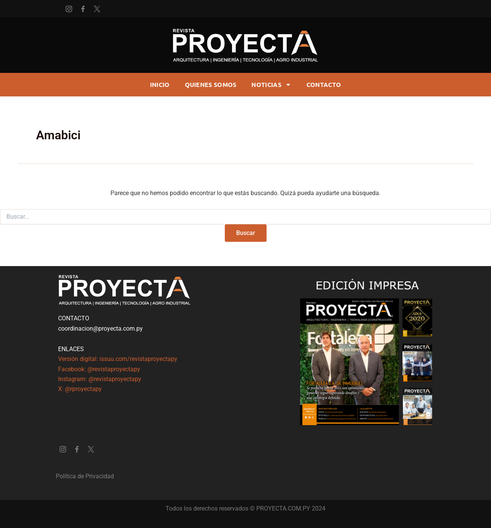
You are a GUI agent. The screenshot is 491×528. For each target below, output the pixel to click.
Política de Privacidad (85, 476)
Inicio (160, 84)
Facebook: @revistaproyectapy (99, 369)
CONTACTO (323, 84)
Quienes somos (211, 84)
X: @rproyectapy (80, 388)
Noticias (271, 84)
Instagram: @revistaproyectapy (99, 379)
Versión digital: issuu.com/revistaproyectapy (117, 359)
